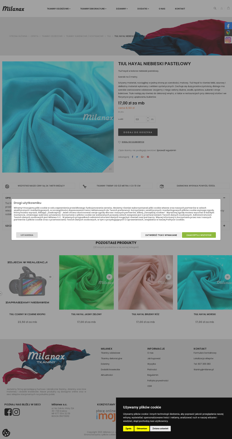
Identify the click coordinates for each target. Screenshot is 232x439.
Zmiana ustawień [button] (160, 428)
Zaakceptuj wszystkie (166, 236)
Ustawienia (59, 236)
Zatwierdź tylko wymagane (129, 236)
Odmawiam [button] (142, 428)
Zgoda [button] (128, 428)
